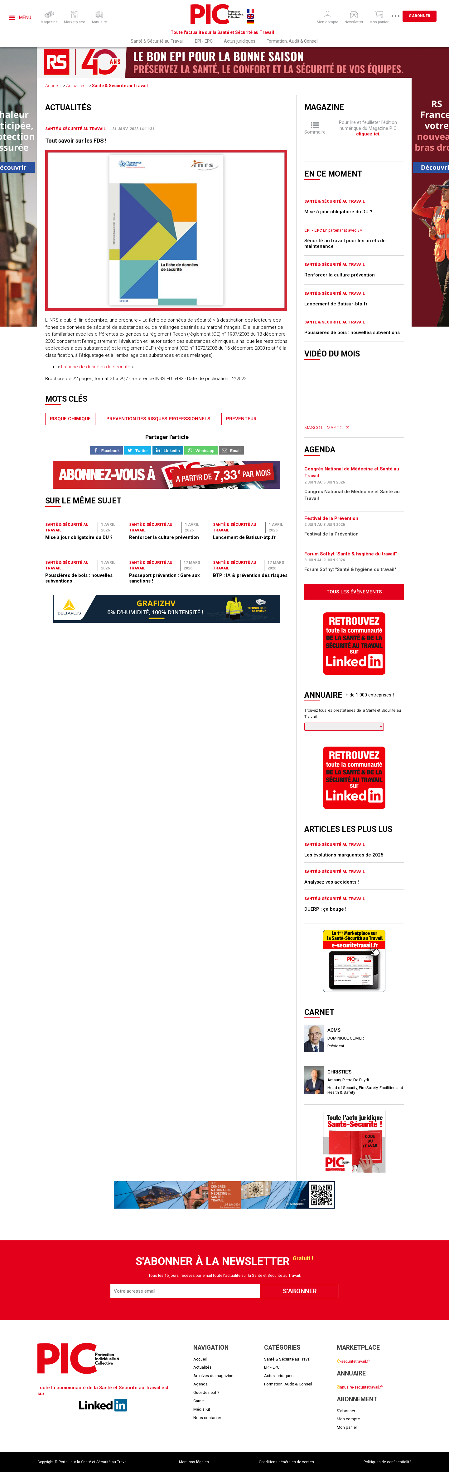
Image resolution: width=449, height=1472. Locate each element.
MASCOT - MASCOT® (327, 428)
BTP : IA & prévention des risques (250, 575)
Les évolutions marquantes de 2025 (344, 855)
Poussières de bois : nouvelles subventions (352, 332)
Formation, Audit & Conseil (292, 41)
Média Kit (201, 1409)
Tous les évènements (354, 592)
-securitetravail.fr (353, 1361)
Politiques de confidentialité (388, 1462)
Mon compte (348, 1419)
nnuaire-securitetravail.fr (360, 1387)
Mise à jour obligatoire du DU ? (79, 537)
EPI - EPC (204, 41)
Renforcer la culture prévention (164, 537)
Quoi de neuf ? (206, 1392)
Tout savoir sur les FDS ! (76, 140)
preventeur (241, 419)
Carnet (199, 1401)
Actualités (75, 85)
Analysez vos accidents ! (331, 882)
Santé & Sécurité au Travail (157, 41)
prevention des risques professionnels (158, 419)
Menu (20, 17)
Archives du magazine (213, 1375)
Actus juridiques (239, 41)
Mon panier (347, 1427)
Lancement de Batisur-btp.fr (244, 537)
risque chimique (70, 419)
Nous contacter (207, 1417)
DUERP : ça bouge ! (325, 909)
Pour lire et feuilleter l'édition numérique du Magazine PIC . (368, 128)
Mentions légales (194, 1462)
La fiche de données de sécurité (95, 367)
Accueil (52, 85)
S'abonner (424, 16)
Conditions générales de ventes (286, 1462)
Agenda (200, 1384)
